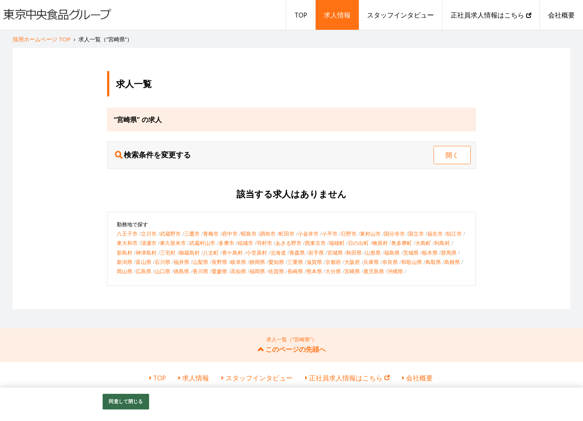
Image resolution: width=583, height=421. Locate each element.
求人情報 (337, 14)
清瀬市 (149, 242)
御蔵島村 (189, 252)
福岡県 (257, 271)
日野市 (349, 233)
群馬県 (449, 252)
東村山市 (370, 233)
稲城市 (245, 242)
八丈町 (211, 252)
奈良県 (390, 261)
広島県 (143, 271)
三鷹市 (192, 233)
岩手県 (316, 252)
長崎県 (295, 271)
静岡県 (257, 261)
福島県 (392, 252)
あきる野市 (289, 242)
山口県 (162, 271)
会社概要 (561, 14)
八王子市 (127, 233)
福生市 (435, 233)
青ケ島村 (232, 252)
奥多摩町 (401, 242)
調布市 (268, 233)
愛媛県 (219, 271)
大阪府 (352, 261)
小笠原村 (256, 252)
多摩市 (226, 242)
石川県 (162, 261)
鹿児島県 (373, 271)
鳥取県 (433, 261)
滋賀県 (314, 261)
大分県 (333, 271)
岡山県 (124, 271)
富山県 (143, 261)
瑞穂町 (337, 242)
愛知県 (276, 261)
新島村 (124, 252)
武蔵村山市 (202, 242)
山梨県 (200, 261)
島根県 (452, 261)
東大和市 (127, 242)
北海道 (278, 252)
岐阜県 (238, 261)
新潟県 (124, 261)
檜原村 (380, 242)
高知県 (238, 271)
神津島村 (146, 252)
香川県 (200, 271)
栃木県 (430, 252)
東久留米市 (173, 242)
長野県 (219, 261)
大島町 (423, 242)
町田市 (286, 233)
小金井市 (308, 233)
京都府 (333, 261)
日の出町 (358, 242)
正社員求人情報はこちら (491, 14)
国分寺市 (394, 233)
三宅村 (167, 252)
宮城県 (335, 252)
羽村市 (264, 242)
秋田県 (354, 252)
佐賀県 (276, 271)
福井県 (181, 261)
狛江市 (454, 233)
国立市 (416, 233)
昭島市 (249, 233)
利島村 (442, 242)
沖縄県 (395, 271)
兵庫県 (371, 261)
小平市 (330, 233)
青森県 (297, 252)
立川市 (149, 233)
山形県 (373, 252)
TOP (300, 14)
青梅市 (211, 233)
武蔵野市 (170, 233)
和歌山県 (411, 261)
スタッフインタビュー (400, 14)
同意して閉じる (126, 401)
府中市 (230, 233)
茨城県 (411, 252)
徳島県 (181, 271)
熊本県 (314, 271)
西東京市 (315, 242)
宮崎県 (352, 271)
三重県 (295, 261)
